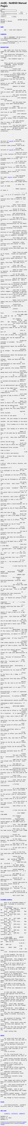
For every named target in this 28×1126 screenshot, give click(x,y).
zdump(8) (22, 1113)
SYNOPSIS (3, 34)
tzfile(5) (14, 1113)
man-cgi (16, 1123)
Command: (3, 9)
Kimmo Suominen (6, 1123)
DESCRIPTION (5, 47)
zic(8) (11, 141)
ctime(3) (7, 1113)
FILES (2, 1102)
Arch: (22, 12)
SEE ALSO (3, 1111)
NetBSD (24, 1122)
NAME (2, 27)
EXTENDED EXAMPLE (6, 900)
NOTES (2, 1035)
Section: (3, 12)
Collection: (3, 15)
